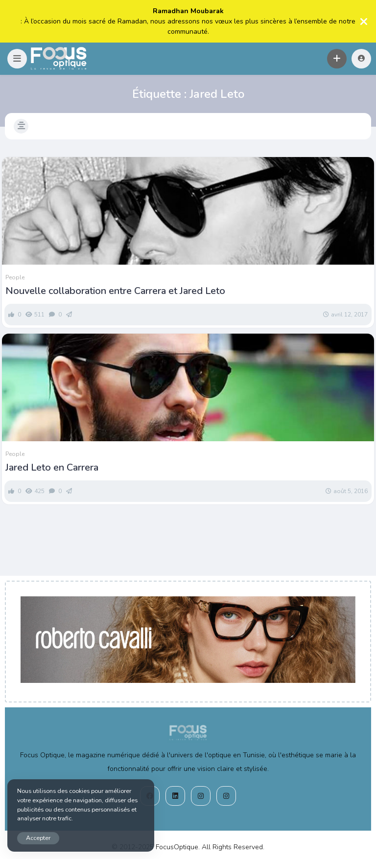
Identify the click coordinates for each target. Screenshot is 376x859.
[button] (17, 58)
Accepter (38, 838)
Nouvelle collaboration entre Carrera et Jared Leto (115, 291)
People (14, 277)
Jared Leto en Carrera (51, 468)
